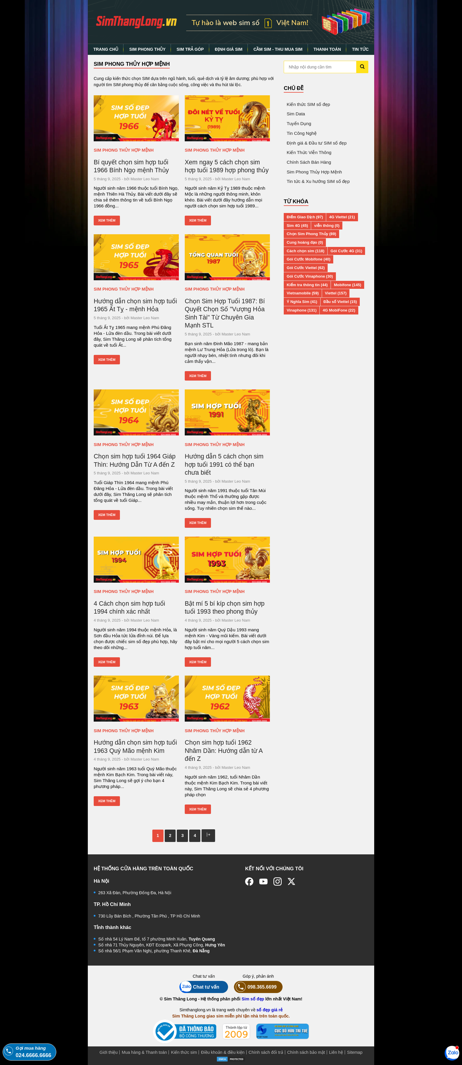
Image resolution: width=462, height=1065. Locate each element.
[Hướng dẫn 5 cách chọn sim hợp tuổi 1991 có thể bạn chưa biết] (227, 412)
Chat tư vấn (199, 987)
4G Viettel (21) (342, 217)
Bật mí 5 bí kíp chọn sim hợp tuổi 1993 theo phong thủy (225, 607)
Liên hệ (336, 1052)
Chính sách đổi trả (266, 1052)
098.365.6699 (255, 987)
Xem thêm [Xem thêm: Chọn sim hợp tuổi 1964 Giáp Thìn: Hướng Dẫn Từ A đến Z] (107, 515)
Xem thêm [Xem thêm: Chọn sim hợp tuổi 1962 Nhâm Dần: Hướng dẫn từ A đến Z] (198, 809)
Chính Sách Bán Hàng (309, 162)
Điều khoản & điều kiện (222, 1052)
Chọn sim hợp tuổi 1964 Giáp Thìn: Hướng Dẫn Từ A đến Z (135, 460)
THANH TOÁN (327, 49)
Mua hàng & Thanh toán (144, 1052)
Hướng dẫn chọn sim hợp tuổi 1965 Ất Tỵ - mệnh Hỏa (135, 305)
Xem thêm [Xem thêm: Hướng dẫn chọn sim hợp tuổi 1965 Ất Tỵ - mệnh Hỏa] (107, 359)
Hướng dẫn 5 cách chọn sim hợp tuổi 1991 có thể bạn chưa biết (224, 464)
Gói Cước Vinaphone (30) (310, 276)
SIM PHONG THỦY (147, 49)
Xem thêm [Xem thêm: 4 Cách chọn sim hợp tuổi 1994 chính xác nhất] (107, 662)
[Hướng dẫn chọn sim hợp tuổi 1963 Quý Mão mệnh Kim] (136, 699)
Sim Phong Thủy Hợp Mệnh (124, 150)
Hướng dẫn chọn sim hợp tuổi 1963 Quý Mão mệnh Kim (135, 746)
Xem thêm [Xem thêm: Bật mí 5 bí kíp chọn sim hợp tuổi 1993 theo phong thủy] (198, 662)
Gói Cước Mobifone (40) (308, 259)
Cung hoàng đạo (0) (305, 242)
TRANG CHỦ (105, 49)
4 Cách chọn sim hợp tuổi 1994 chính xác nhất (129, 607)
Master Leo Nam (145, 179)
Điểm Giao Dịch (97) (305, 217)
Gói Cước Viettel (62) (306, 268)
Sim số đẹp (253, 999)
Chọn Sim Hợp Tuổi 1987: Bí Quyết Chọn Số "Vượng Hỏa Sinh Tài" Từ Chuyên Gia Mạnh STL (225, 313)
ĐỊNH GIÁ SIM (228, 49)
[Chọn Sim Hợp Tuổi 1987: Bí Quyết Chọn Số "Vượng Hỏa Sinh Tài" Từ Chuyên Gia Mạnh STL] (227, 257)
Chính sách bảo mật (306, 1052)
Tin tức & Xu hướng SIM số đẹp (318, 181)
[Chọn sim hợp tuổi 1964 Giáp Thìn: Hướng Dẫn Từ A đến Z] (136, 412)
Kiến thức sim (184, 1052)
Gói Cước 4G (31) (346, 251)
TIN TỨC (360, 49)
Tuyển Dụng (299, 123)
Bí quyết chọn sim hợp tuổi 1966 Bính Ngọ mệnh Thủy (131, 166)
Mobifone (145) (347, 285)
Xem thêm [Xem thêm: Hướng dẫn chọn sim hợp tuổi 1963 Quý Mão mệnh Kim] (107, 801)
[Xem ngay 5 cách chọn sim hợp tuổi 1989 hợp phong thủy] (227, 118)
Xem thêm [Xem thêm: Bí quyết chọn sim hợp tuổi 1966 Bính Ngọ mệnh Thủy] (107, 220)
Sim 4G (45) (297, 225)
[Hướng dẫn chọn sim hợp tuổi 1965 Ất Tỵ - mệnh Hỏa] (136, 257)
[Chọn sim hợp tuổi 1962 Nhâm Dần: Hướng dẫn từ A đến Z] (227, 699)
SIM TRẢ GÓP (190, 49)
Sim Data (296, 113)
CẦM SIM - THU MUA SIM (277, 49)
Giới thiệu (109, 1052)
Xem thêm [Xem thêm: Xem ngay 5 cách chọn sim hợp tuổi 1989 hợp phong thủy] (198, 220)
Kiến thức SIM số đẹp (308, 104)
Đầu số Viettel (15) (340, 301)
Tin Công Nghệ (302, 133)
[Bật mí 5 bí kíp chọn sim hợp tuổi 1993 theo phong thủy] (227, 560)
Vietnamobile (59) (303, 293)
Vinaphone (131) (301, 310)
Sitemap (354, 1052)
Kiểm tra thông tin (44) (307, 285)
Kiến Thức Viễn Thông (309, 152)
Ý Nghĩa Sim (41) (302, 301)
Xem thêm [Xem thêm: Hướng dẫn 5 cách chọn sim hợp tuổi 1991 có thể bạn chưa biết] (198, 523)
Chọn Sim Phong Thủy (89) (311, 234)
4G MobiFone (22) (339, 310)
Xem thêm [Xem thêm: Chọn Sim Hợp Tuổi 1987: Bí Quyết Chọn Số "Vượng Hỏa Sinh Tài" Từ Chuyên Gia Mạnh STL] (198, 376)
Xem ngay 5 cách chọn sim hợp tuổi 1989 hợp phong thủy (227, 166)
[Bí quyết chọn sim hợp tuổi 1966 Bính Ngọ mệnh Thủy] (136, 118)
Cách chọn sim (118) (305, 251)
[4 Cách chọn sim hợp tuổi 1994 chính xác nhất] (136, 560)
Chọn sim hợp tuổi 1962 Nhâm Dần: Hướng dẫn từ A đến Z (224, 750)
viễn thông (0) (326, 225)
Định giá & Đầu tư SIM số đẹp (316, 142)
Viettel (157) (336, 293)
